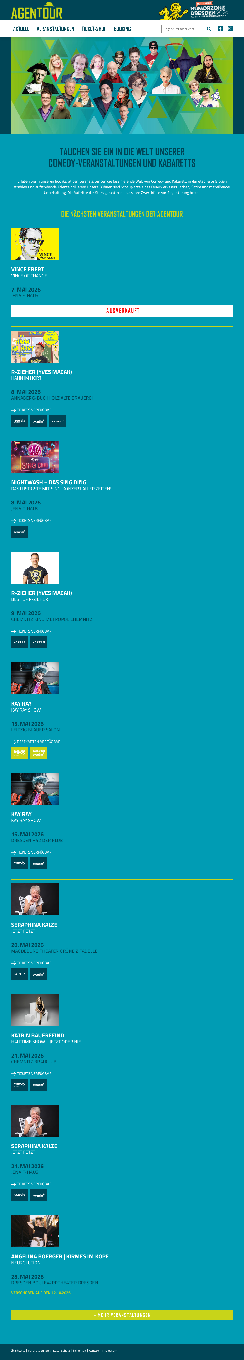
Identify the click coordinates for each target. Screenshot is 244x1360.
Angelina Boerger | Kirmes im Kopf (60, 1256)
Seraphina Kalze (34, 924)
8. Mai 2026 (26, 391)
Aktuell (21, 28)
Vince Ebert (27, 269)
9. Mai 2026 (26, 613)
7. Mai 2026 (26, 289)
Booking (122, 28)
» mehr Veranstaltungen (122, 1315)
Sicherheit (79, 1350)
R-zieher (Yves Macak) (41, 371)
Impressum (109, 1350)
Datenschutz (61, 1350)
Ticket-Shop (94, 28)
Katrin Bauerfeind (37, 1035)
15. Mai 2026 (27, 723)
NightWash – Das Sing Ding (48, 482)
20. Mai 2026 (27, 944)
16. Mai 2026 (27, 834)
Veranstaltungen (55, 28)
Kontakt (94, 1350)
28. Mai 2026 (27, 1276)
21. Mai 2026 (27, 1055)
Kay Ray (21, 703)
